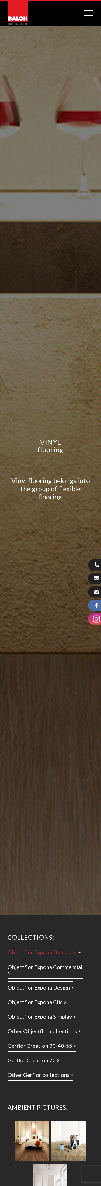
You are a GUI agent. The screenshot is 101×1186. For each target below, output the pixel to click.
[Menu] (86, 9)
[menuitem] (86, 9)
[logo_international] (18, 13)
